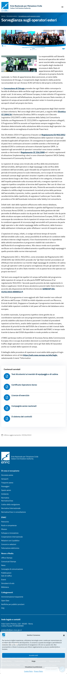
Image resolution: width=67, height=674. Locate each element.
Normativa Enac (7, 501)
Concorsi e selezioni (8, 544)
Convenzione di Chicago (14, 88)
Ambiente (5, 494)
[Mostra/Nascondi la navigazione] (62, 7)
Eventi (3, 580)
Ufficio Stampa (6, 558)
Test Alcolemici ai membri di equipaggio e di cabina (34, 374)
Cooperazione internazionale (12, 537)
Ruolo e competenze (9, 525)
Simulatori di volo (7, 583)
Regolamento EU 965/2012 (53, 135)
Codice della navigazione (10, 504)
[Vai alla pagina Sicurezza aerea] (12, 16)
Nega (33, 661)
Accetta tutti (33, 655)
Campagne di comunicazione (12, 569)
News (3, 565)
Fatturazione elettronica (10, 548)
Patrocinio (5, 522)
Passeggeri (5, 486)
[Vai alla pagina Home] (3, 16)
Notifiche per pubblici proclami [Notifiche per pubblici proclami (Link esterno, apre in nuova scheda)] (12, 604)
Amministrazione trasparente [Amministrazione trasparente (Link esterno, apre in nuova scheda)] (12, 597)
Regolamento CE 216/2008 (33, 152)
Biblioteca (5, 587)
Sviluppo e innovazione (9, 533)
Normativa (5, 498)
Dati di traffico (6, 576)
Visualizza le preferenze (33, 667)
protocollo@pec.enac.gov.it (11, 630)
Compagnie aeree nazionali (23, 406)
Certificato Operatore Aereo (24, 385)
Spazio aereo (6, 490)
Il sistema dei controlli (21, 417)
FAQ (2, 608)
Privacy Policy (38, 671)
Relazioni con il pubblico (10, 541)
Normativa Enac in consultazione (13, 512)
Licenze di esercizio (20, 395)
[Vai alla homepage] (21, 7)
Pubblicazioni (6, 573)
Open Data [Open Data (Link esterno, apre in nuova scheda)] (5, 601)
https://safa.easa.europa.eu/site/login (40, 355)
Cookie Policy (28, 671)
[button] (64, 635)
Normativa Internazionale (10, 508)
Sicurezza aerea (7, 475)
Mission (4, 529)
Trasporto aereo (7, 483)
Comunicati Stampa (8, 561)
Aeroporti (4, 479)
